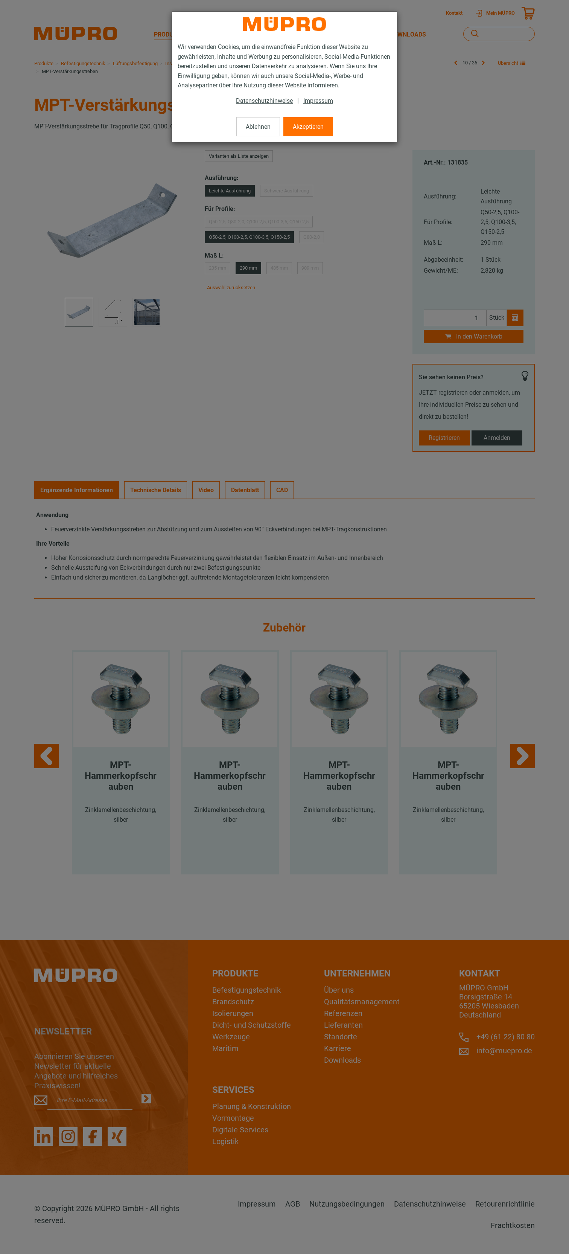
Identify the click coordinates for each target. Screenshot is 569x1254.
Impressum (318, 100)
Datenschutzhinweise (264, 100)
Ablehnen (258, 126)
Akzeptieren (308, 126)
